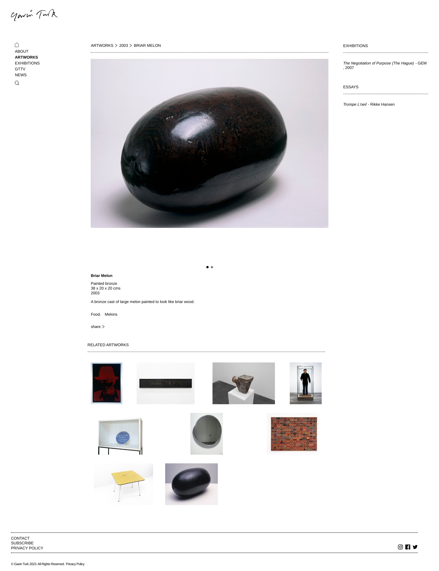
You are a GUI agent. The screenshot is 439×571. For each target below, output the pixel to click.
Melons (111, 314)
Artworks (26, 57)
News (21, 75)
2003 (123, 45)
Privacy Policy (27, 548)
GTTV (20, 69)
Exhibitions (27, 63)
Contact (20, 538)
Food (95, 314)
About (21, 51)
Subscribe (22, 543)
